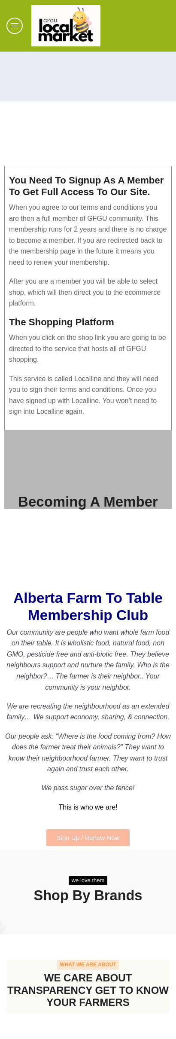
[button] (14, 26)
